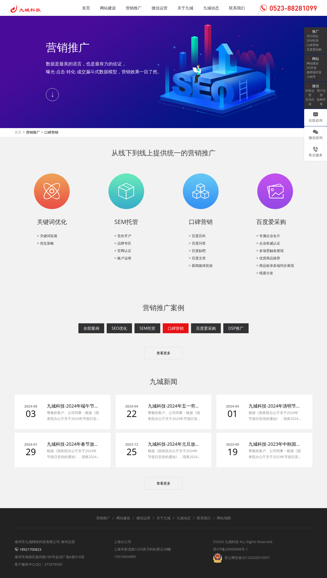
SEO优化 (119, 328)
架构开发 (321, 101)
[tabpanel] (163, 72)
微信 (315, 85)
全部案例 (91, 328)
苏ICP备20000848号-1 (230, 549)
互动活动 (309, 101)
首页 (86, 8)
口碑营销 (176, 328)
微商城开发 (314, 72)
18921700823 (28, 549)
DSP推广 (236, 328)
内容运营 (309, 92)
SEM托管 (147, 328)
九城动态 (211, 8)
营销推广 (134, 8)
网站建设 (108, 8)
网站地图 (224, 518)
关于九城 (185, 8)
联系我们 (237, 8)
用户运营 (321, 92)
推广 (315, 31)
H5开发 (312, 68)
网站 (315, 58)
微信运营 (159, 8)
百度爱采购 (206, 328)
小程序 (311, 77)
